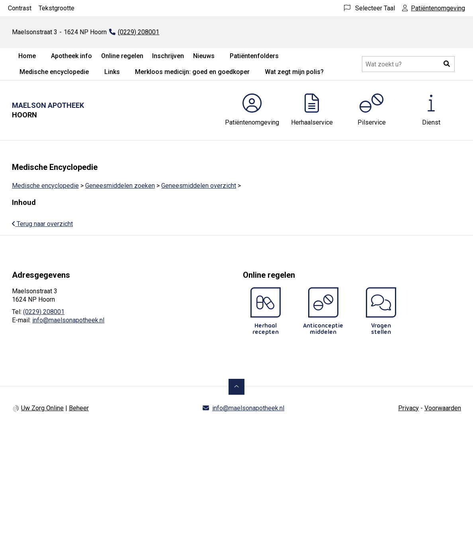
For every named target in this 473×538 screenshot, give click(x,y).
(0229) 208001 (43, 312)
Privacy (408, 408)
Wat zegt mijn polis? (294, 72)
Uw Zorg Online (42, 408)
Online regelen (122, 56)
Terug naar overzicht (42, 224)
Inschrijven (168, 56)
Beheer (79, 408)
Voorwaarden (442, 408)
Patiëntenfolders (254, 56)
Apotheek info (71, 56)
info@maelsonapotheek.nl (68, 320)
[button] (447, 64)
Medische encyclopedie (54, 72)
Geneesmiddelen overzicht (198, 185)
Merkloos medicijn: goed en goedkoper (192, 72)
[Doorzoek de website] (408, 64)
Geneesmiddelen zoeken (120, 185)
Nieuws (204, 56)
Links (112, 72)
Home (27, 56)
